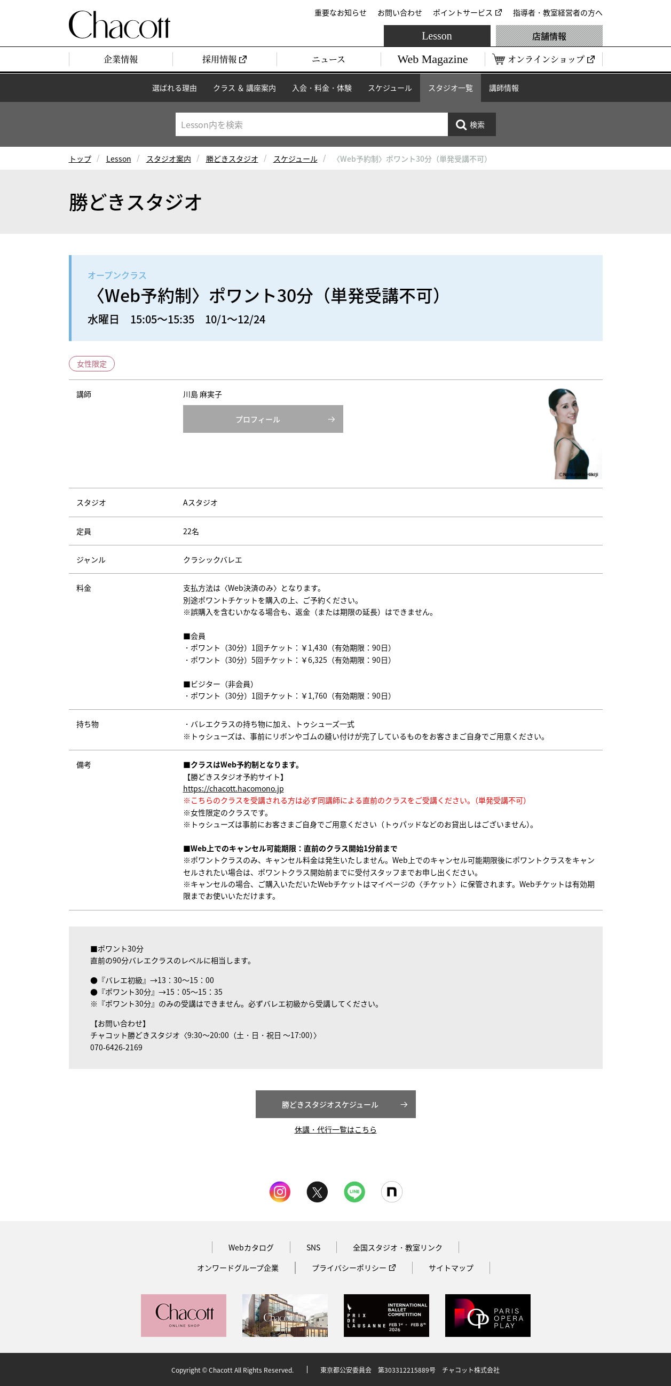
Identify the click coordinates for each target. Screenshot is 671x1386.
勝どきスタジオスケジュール (330, 1104)
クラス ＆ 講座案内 (244, 87)
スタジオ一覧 (450, 87)
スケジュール (390, 87)
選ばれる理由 (174, 87)
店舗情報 (549, 35)
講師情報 (504, 87)
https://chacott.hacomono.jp (233, 788)
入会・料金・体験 (322, 87)
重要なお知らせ (340, 12)
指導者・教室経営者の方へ (558, 12)
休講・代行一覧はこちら (336, 1129)
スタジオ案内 (168, 158)
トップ (80, 158)
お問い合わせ (399, 12)
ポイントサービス (463, 12)
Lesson (437, 36)
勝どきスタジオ (232, 158)
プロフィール (257, 419)
